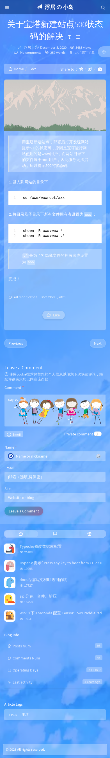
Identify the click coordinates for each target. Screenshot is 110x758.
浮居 (27, 47)
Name (10, 447)
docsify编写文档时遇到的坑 (43, 579)
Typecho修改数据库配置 (41, 546)
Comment (14, 387)
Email (9, 467)
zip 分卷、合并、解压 (38, 596)
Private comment (78, 434)
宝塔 (25, 715)
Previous (15, 343)
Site (7, 488)
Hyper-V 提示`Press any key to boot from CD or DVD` (64, 562)
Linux (13, 715)
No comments (30, 52)
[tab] (21, 534)
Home (16, 68)
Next (98, 343)
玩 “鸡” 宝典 (85, 52)
